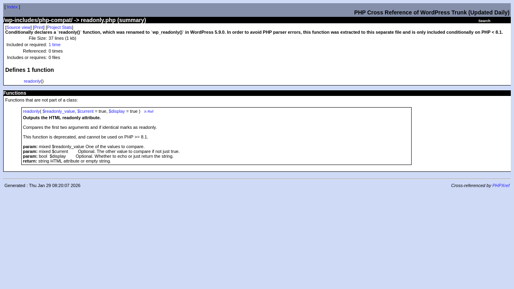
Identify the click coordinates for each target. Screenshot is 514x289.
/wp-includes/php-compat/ (38, 20)
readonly (32, 81)
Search (484, 21)
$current (86, 111)
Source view (18, 27)
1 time (55, 44)
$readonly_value (59, 111)
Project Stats (59, 27)
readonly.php (98, 20)
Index (12, 6)
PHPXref (501, 185)
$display (117, 111)
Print (38, 27)
